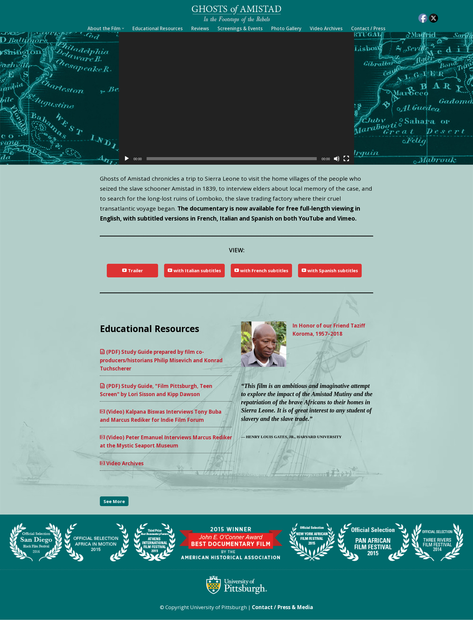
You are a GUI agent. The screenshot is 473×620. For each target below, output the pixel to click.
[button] (123, 28)
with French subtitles (261, 270)
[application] (236, 98)
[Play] (127, 159)
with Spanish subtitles (330, 270)
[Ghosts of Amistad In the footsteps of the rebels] (236, 13)
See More (114, 502)
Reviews (200, 28)
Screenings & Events (240, 28)
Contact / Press (368, 28)
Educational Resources (157, 28)
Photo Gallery (286, 28)
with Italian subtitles (194, 270)
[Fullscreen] (346, 159)
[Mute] (337, 159)
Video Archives (326, 28)
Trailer (132, 270)
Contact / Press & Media (282, 607)
